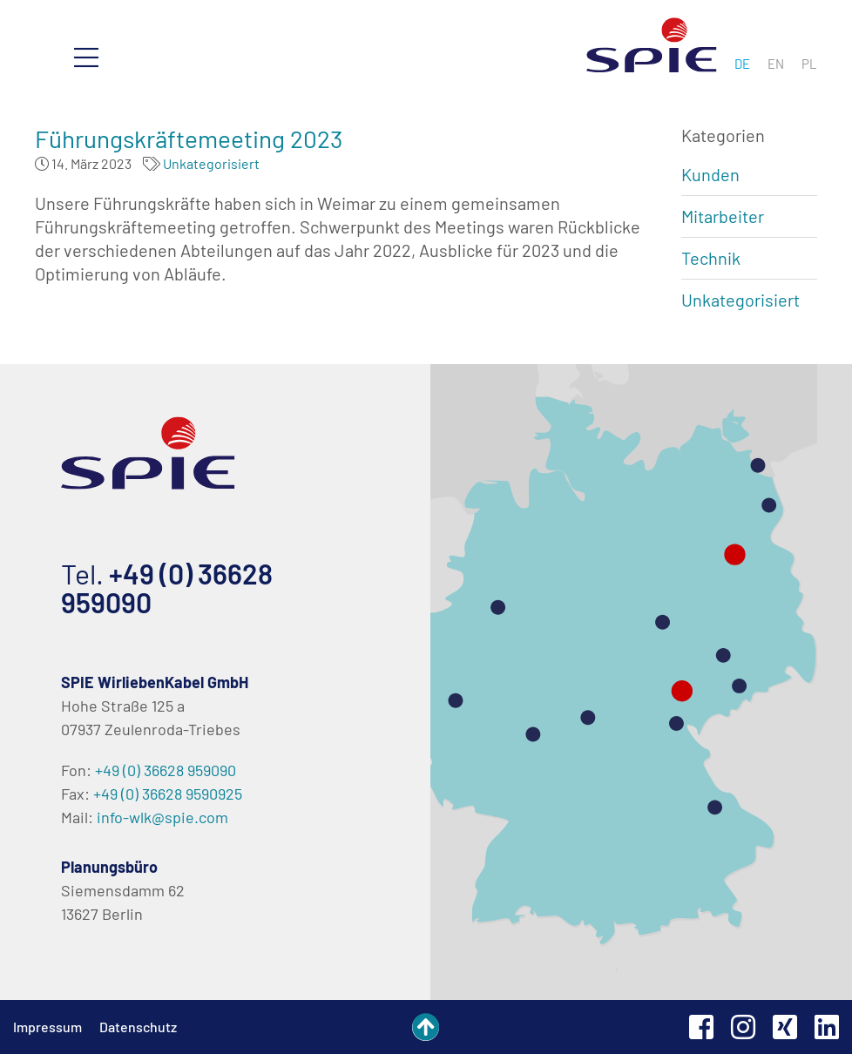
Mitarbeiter (722, 216)
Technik (710, 257)
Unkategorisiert (211, 163)
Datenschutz (138, 1026)
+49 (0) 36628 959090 (167, 588)
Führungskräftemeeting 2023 (188, 138)
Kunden (710, 174)
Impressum (47, 1026)
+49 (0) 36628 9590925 (167, 793)
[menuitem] (742, 63)
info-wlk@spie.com (162, 817)
